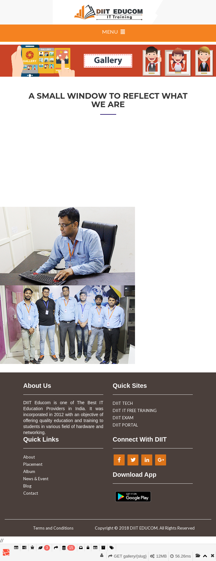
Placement (32, 464)
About (29, 456)
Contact (30, 493)
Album (29, 471)
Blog (27, 485)
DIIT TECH (123, 403)
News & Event (35, 478)
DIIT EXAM (123, 417)
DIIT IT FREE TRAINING (135, 410)
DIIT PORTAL (125, 424)
